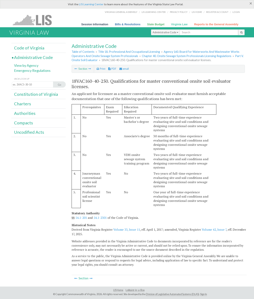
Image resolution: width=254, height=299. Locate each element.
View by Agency (26, 65)
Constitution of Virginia (36, 94)
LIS (34, 20)
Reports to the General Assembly (216, 24)
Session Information (94, 24)
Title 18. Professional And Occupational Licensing (129, 51)
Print (101, 68)
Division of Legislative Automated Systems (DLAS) (172, 294)
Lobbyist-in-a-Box (135, 290)
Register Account (217, 12)
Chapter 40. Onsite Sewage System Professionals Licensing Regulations (186, 56)
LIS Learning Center (91, 4)
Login (236, 12)
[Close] (250, 3)
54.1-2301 (100, 218)
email (124, 68)
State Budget (155, 24)
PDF (112, 68)
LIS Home (118, 290)
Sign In (203, 294)
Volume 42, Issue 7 (214, 229)
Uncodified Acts (29, 132)
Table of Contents (83, 51)
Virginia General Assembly (121, 12)
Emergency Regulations (32, 70)
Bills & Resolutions (127, 24)
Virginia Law (179, 24)
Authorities (25, 113)
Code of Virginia (29, 47)
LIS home (197, 12)
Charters (22, 103)
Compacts (23, 122)
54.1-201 (81, 218)
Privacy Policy (179, 12)
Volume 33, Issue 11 (126, 229)
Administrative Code (165, 32)
